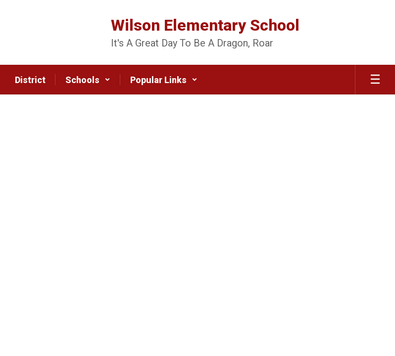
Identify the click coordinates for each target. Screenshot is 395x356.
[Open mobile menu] (375, 79)
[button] (87, 79)
